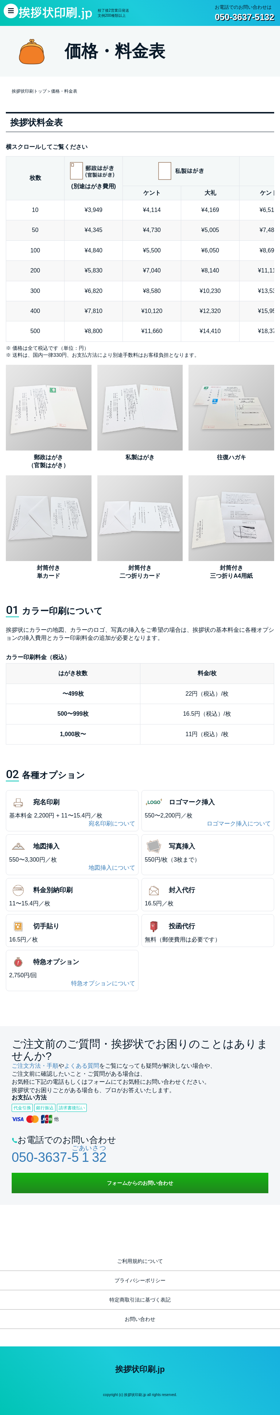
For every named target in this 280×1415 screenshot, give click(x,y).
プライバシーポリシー (140, 1280)
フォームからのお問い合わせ (140, 1183)
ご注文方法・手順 (35, 1066)
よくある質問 (81, 1066)
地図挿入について (112, 868)
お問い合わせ (140, 1319)
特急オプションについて (103, 983)
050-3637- (59, 1157)
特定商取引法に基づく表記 (140, 1300)
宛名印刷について (112, 823)
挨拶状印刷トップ (29, 91)
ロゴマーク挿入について (239, 823)
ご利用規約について (140, 1261)
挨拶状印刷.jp (140, 1369)
